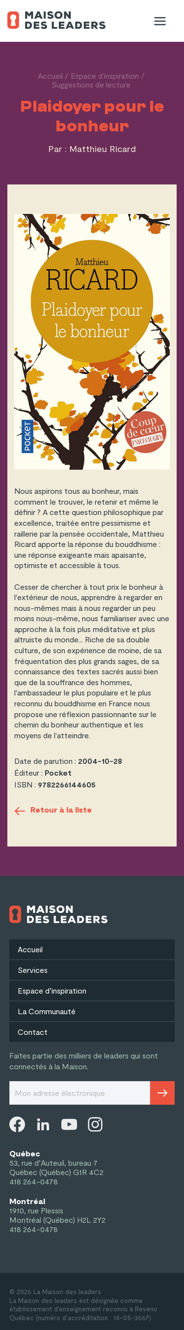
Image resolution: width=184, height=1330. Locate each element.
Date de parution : (46, 760)
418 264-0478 (33, 1181)
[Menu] (160, 21)
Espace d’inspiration (52, 990)
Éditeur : (29, 772)
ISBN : (26, 784)
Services (33, 969)
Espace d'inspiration (105, 75)
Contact (33, 1031)
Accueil (50, 75)
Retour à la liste (53, 811)
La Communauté (47, 1011)
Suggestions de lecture (91, 84)
